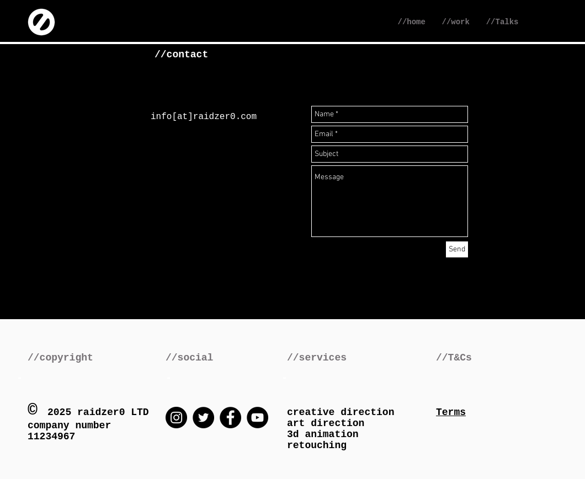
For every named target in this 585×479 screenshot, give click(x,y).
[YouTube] (257, 417)
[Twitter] (203, 417)
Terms (451, 412)
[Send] (457, 249)
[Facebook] (230, 417)
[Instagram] (176, 417)
